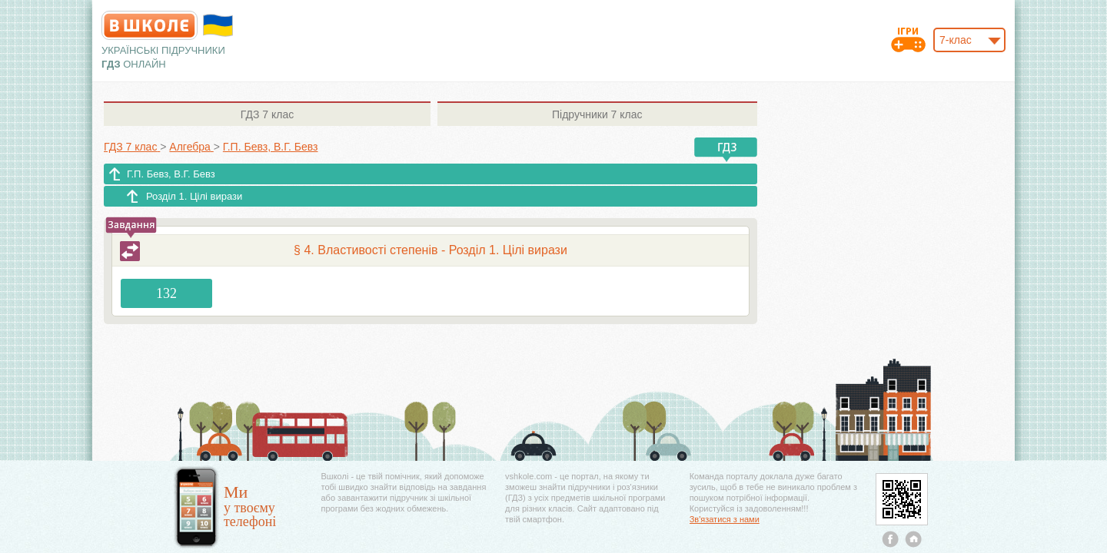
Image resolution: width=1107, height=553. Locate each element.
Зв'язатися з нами (725, 519)
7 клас (267, 114)
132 (166, 293)
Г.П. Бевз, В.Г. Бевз (171, 174)
